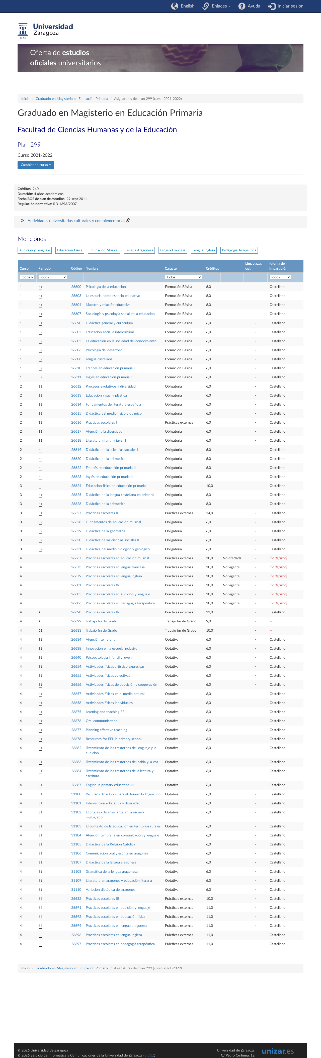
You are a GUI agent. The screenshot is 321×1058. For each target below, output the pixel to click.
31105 (76, 844)
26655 (76, 675)
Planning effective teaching (106, 730)
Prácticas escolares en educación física (115, 917)
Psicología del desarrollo (104, 350)
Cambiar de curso (36, 165)
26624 (76, 486)
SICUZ (149, 1055)
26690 (76, 323)
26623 (76, 477)
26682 (76, 748)
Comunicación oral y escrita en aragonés (117, 853)
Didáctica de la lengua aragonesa (111, 862)
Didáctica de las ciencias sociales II (112, 540)
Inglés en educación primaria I (109, 377)
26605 (76, 341)
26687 (76, 785)
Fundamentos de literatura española (113, 404)
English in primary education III (110, 785)
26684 (76, 771)
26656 (76, 684)
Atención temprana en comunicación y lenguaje (122, 835)
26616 (76, 422)
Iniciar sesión (289, 6)
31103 (76, 826)
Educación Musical (104, 250)
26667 (76, 558)
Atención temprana (100, 639)
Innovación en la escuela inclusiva (111, 648)
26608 (76, 359)
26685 (76, 594)
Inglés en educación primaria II (109, 477)
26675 (76, 712)
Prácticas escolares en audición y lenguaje (118, 594)
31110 (76, 890)
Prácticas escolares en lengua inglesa (114, 576)
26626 (76, 504)
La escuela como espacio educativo (113, 296)
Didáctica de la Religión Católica (110, 844)
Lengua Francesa (173, 250)
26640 (76, 657)
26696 (76, 935)
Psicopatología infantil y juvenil (109, 657)
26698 (76, 612)
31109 (76, 881)
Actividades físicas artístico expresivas (115, 666)
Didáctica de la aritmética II (107, 504)
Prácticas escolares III (102, 899)
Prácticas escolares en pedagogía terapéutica (120, 603)
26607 (76, 314)
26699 (76, 621)
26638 (76, 648)
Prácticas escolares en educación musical (117, 558)
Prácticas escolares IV (102, 585)
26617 (76, 431)
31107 (76, 862)
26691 (76, 908)
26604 (76, 305)
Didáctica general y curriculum (109, 323)
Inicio (25, 99)
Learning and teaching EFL (106, 712)
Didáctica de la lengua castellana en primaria (120, 495)
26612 (76, 386)
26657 (76, 694)
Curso (24, 268)
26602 (76, 332)
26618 (76, 440)
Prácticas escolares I (101, 422)
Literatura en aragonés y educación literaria (119, 881)
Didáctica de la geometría (105, 531)
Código (76, 268)
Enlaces (220, 6)
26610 (76, 368)
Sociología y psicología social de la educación (120, 314)
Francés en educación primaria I (110, 368)
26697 (76, 944)
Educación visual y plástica (106, 395)
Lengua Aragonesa (139, 250)
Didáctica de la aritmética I (106, 459)
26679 (76, 576)
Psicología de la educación (106, 287)
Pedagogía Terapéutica (239, 250)
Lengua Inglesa (204, 250)
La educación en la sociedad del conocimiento (121, 341)
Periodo (44, 268)
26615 (76, 413)
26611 (76, 377)
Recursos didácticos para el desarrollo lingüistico (123, 794)
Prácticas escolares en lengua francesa (115, 567)
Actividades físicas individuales (109, 703)
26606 (76, 350)
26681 (76, 585)
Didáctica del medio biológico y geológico (118, 549)
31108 (76, 871)
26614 (76, 404)
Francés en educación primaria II (111, 468)
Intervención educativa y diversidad (113, 803)
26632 (76, 899)
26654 (76, 666)
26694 (76, 926)
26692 (76, 917)
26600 (76, 287)
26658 (76, 703)
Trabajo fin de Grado (101, 621)
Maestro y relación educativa (108, 305)
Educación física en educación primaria (116, 486)
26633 (76, 630)
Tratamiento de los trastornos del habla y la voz (122, 762)
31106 (76, 853)
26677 (76, 730)
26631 (76, 549)
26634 (76, 639)
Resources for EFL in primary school (113, 739)
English (186, 6)
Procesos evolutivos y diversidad (111, 386)
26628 (76, 522)
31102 (76, 812)
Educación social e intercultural (110, 332)
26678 (76, 739)
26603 (76, 296)
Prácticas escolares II (102, 513)
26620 (76, 459)
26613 (76, 395)
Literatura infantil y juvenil (106, 440)
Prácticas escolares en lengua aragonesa (116, 926)
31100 (76, 794)
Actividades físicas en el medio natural (115, 694)
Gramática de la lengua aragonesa (112, 871)
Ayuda (253, 6)
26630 (76, 540)
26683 (76, 762)
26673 (76, 567)
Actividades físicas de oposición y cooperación (121, 684)
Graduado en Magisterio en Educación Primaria (72, 99)
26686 (76, 603)
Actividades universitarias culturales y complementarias (76, 221)
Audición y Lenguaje (34, 250)
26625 (76, 495)
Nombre (92, 268)
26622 (76, 468)
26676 (76, 721)
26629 (76, 531)
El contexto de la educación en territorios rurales (123, 826)
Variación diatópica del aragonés (110, 890)
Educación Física (70, 250)
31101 (76, 803)
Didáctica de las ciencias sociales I (112, 450)
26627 (76, 513)
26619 (76, 450)
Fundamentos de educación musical (113, 522)
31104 (76, 835)
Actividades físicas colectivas (108, 675)
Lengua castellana (99, 359)
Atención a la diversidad (104, 431)
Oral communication (102, 721)
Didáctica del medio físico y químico (114, 413)
